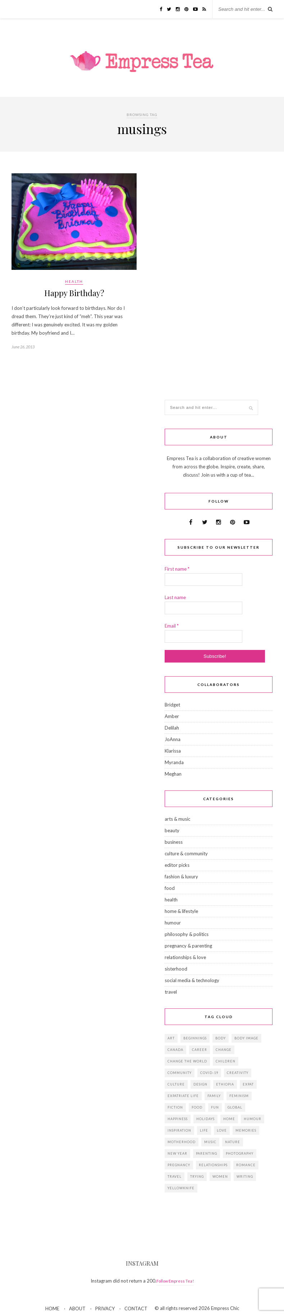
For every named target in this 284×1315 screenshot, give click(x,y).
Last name (175, 597)
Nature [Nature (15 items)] (232, 1142)
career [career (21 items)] (199, 1050)
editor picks (177, 865)
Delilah (172, 728)
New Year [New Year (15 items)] (177, 1153)
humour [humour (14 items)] (252, 1119)
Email (172, 626)
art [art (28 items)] (171, 1038)
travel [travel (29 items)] (175, 1176)
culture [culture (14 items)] (176, 1084)
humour (173, 923)
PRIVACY (105, 1308)
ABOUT (77, 1308)
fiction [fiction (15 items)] (175, 1107)
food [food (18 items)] (197, 1107)
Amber (172, 716)
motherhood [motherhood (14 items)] (182, 1142)
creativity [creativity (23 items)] (237, 1073)
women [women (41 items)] (220, 1176)
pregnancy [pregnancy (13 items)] (179, 1165)
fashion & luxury (181, 876)
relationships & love (185, 957)
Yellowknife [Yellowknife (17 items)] (181, 1188)
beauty (172, 830)
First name (177, 569)
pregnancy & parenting (188, 946)
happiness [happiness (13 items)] (178, 1119)
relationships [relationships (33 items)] (213, 1165)
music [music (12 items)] (210, 1142)
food (170, 888)
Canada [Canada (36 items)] (175, 1050)
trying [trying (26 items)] (197, 1176)
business (174, 842)
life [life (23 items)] (204, 1130)
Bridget (172, 705)
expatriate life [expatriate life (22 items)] (183, 1096)
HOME (52, 1308)
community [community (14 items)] (180, 1073)
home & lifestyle (181, 911)
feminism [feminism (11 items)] (239, 1096)
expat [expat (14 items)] (248, 1084)
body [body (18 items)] (220, 1038)
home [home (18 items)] (229, 1119)
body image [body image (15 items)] (246, 1038)
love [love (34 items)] (222, 1130)
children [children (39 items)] (225, 1061)
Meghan (173, 774)
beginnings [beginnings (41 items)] (195, 1038)
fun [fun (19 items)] (215, 1107)
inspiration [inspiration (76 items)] (179, 1130)
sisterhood (176, 969)
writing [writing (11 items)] (245, 1176)
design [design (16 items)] (200, 1084)
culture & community (186, 853)
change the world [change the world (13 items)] (187, 1061)
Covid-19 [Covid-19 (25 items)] (209, 1073)
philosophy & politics (187, 934)
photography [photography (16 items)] (239, 1153)
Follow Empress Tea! (175, 1281)
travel (171, 992)
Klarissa (173, 751)
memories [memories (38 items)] (245, 1130)
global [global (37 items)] (235, 1107)
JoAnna (172, 739)
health (74, 281)
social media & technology (192, 980)
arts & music (177, 819)
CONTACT (135, 1308)
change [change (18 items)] (224, 1050)
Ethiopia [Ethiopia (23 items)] (225, 1084)
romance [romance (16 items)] (246, 1165)
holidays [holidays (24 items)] (205, 1119)
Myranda (174, 762)
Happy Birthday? (74, 292)
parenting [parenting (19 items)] (206, 1153)
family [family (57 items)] (214, 1096)
